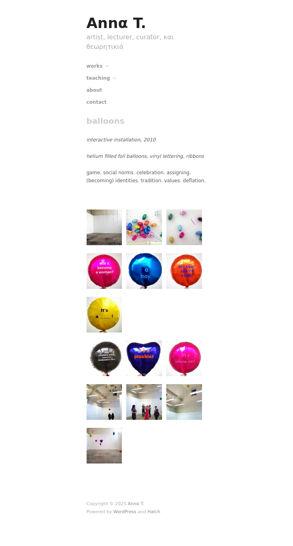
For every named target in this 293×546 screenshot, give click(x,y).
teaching (98, 78)
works (95, 66)
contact (97, 102)
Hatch (154, 511)
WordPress (124, 511)
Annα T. (116, 23)
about (94, 90)
